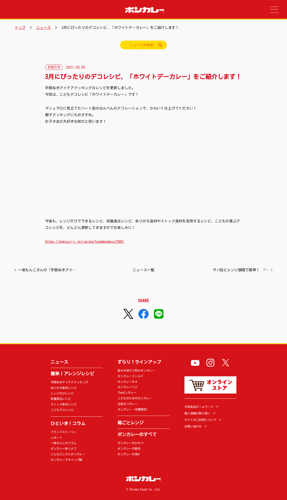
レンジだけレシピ (62, 393)
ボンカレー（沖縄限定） (133, 409)
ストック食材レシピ (64, 404)
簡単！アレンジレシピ (72, 373)
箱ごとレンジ (130, 423)
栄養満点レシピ (61, 398)
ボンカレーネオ (127, 381)
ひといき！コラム (68, 423)
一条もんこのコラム (64, 442)
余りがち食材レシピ (64, 387)
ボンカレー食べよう (64, 448)
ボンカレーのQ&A (128, 454)
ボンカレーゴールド (130, 376)
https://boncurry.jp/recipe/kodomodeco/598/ (84, 241)
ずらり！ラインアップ (139, 362)
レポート (56, 437)
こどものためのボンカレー (134, 398)
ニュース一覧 (143, 270)
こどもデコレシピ (62, 409)
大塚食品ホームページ (198, 406)
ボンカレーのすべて (137, 434)
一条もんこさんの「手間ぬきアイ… (45, 270)
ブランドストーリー (64, 431)
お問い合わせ (193, 426)
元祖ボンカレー (127, 403)
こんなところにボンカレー (68, 454)
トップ (20, 27)
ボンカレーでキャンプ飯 (66, 459)
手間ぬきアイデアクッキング (69, 382)
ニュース (43, 27)
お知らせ (54, 67)
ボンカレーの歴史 (129, 448)
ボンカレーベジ (127, 387)
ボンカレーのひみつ (130, 442)
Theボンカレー (126, 392)
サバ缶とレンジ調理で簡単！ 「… (243, 270)
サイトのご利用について (200, 419)
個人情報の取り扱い (197, 413)
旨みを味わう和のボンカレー (136, 370)
